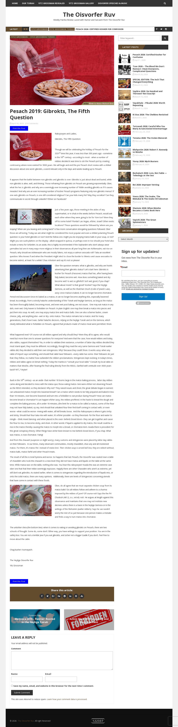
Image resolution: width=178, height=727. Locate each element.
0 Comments (32, 123)
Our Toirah (28, 3)
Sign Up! (143, 296)
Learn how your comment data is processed (67, 699)
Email (48, 674)
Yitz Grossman (39, 29)
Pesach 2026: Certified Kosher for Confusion (99, 29)
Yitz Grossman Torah (62, 29)
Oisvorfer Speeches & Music (112, 3)
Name (14, 674)
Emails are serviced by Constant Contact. (140, 289)
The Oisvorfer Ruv (89, 14)
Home (15, 3)
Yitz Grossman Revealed (51, 3)
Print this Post (19, 128)
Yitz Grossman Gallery (81, 3)
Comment (16, 648)
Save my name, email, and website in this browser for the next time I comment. (53, 686)
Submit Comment (22, 692)
